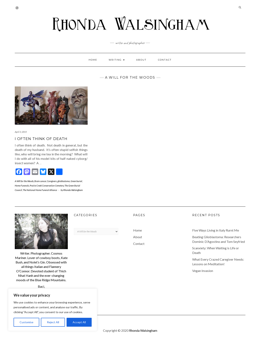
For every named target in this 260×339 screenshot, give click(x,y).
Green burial (76, 181)
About (141, 59)
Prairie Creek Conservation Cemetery (47, 185)
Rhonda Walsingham (143, 330)
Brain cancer (40, 181)
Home (93, 59)
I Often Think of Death (41, 139)
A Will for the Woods (24, 181)
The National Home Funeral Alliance (40, 190)
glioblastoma (63, 181)
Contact (165, 59)
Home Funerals (22, 185)
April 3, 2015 (21, 132)
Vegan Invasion (202, 271)
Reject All (53, 322)
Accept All (79, 322)
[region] (52, 309)
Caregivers (52, 181)
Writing (117, 59)
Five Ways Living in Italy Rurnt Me (215, 230)
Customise (26, 322)
